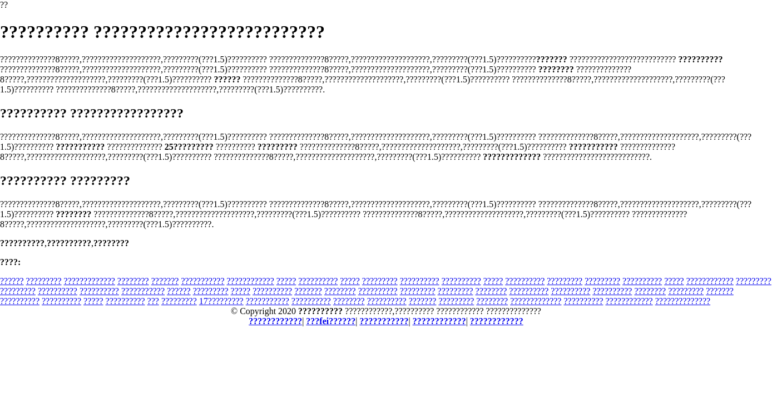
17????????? (221, 301)
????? (286, 281)
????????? (44, 281)
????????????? (89, 281)
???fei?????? (330, 321)
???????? (133, 281)
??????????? (202, 281)
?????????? (318, 281)
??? (153, 301)
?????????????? (682, 301)
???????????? (250, 281)
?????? (12, 281)
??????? (165, 281)
